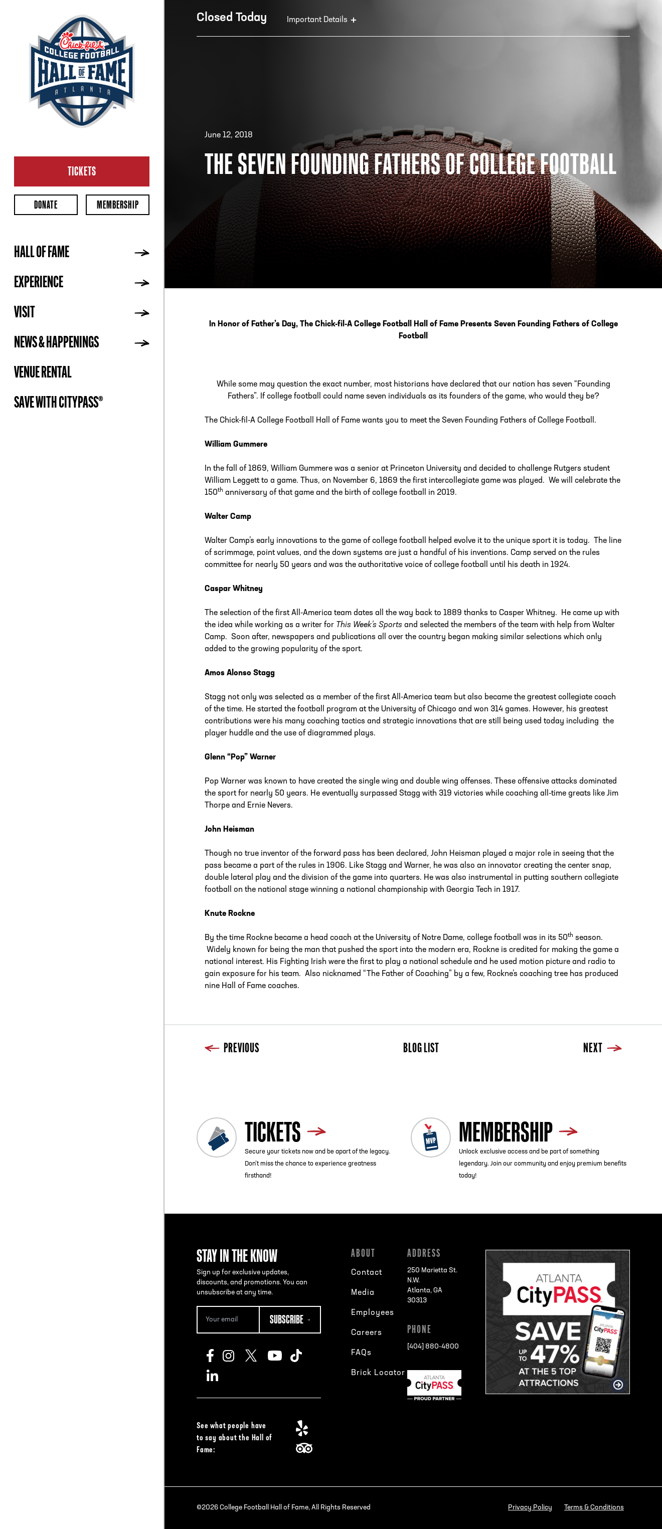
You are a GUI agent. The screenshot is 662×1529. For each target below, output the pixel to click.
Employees (372, 1313)
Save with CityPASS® (58, 404)
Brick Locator (378, 1373)
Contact (366, 1273)
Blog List (421, 1049)
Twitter (256, 1356)
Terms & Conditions (594, 1507)
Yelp (307, 1428)
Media (363, 1293)
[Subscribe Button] (290, 1319)
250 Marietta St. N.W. (434, 1286)
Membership (118, 205)
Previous (232, 1049)
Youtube (279, 1356)
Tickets (82, 171)
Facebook (215, 1356)
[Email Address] (228, 1319)
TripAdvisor (307, 1448)
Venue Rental (43, 373)
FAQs (361, 1353)
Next (602, 1049)
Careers (366, 1333)
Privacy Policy (530, 1507)
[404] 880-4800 (433, 1347)
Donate (46, 205)
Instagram (234, 1356)
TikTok (301, 1356)
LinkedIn (218, 1376)
